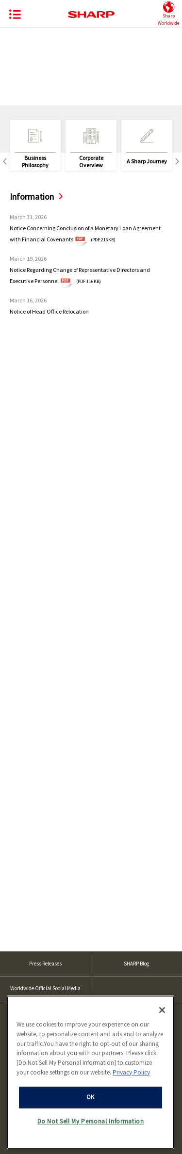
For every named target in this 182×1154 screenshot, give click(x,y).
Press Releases (45, 963)
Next (177, 161)
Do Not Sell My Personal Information (90, 1118)
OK (90, 1094)
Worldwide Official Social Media (45, 988)
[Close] (162, 1007)
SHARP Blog (136, 963)
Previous (5, 161)
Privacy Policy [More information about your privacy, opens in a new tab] (131, 1069)
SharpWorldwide (168, 13)
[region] (90, 1069)
